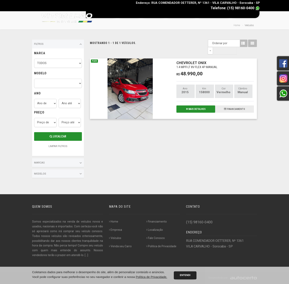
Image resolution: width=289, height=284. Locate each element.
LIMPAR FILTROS (58, 146)
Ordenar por (211, 43)
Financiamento (180, 14)
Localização (154, 229)
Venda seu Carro (212, 14)
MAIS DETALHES (196, 101)
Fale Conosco (244, 14)
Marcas (58, 163)
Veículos (152, 14)
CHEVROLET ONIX (196, 57)
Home (106, 14)
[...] (86, 255)
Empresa (128, 14)
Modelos (58, 174)
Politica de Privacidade (161, 246)
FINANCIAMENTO (234, 101)
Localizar (58, 136)
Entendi (185, 275)
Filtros (58, 44)
